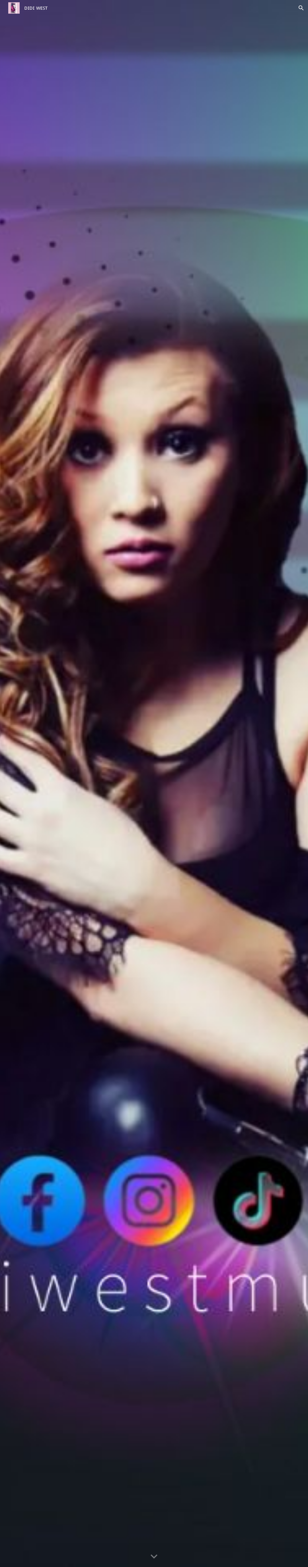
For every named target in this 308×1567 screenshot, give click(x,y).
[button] (301, 8)
